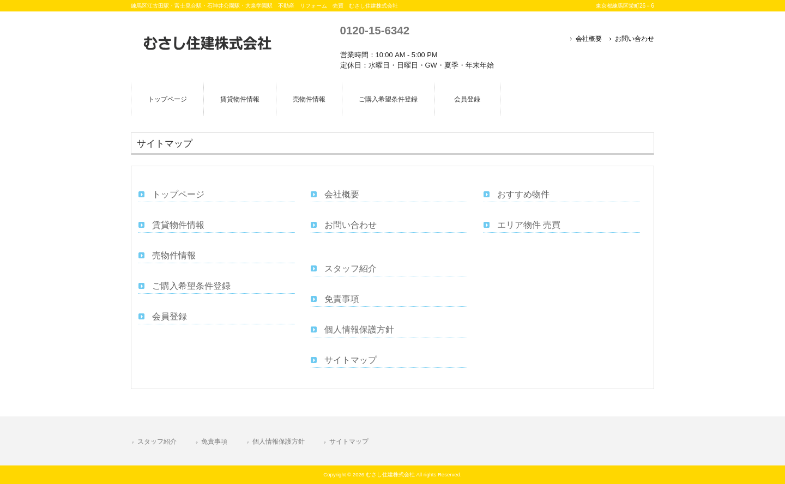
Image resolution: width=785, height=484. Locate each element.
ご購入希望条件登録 (191, 286)
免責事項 (341, 299)
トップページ (178, 194)
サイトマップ (350, 360)
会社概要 (589, 38)
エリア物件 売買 (528, 224)
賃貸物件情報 (178, 224)
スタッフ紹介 (350, 268)
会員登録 (169, 316)
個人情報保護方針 (359, 329)
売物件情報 (174, 255)
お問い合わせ (634, 38)
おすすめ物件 (523, 194)
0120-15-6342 (374, 30)
